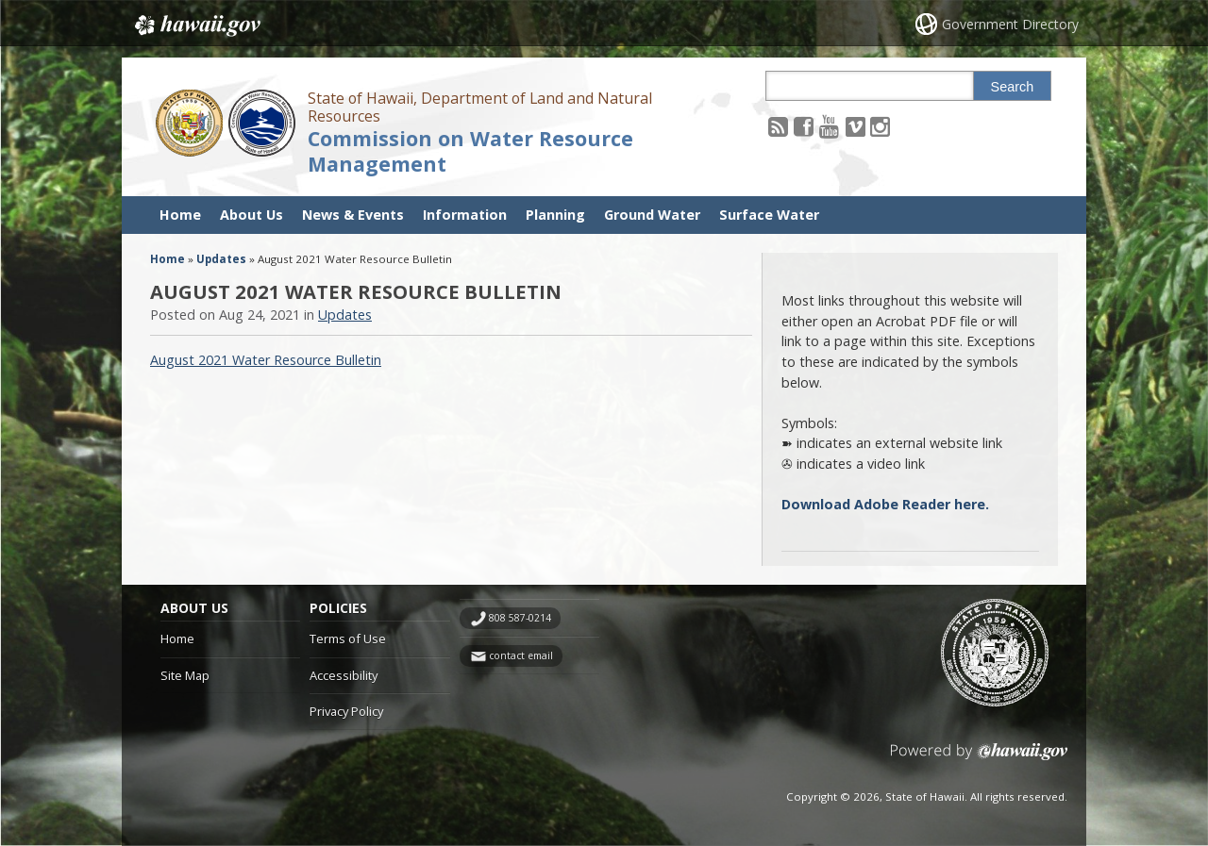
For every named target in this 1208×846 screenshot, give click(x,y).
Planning (555, 215)
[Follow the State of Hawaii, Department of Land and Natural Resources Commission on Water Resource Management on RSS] (778, 125)
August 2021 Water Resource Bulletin (265, 360)
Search (1012, 86)
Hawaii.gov (195, 25)
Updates (221, 259)
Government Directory (1010, 24)
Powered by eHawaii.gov (979, 758)
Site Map (185, 675)
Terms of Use (348, 638)
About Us (251, 215)
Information (465, 215)
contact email (521, 655)
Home (180, 215)
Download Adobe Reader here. (885, 504)
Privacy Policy (346, 711)
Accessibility (344, 675)
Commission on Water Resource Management (470, 150)
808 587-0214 (520, 617)
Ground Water (652, 215)
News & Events (353, 215)
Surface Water (769, 215)
